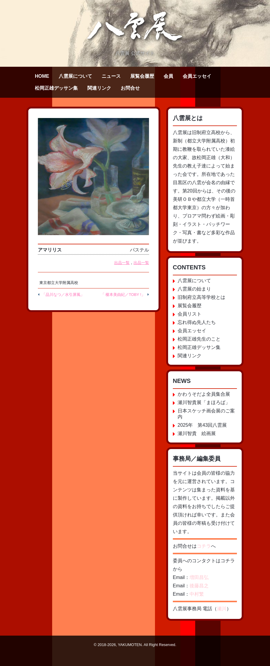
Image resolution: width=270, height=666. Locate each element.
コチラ (204, 546)
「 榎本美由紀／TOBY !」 (123, 294)
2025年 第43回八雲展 (202, 425)
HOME (42, 76)
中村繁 (197, 594)
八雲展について (75, 76)
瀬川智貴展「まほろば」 (204, 402)
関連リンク (99, 88)
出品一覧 (122, 262)
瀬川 (221, 608)
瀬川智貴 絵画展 (197, 433)
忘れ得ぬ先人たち (197, 322)
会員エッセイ (197, 76)
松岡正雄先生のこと (199, 338)
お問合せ (130, 88)
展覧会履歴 (142, 76)
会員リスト (189, 313)
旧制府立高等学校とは (201, 297)
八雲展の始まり (194, 288)
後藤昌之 (199, 585)
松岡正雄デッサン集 (56, 88)
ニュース (111, 76)
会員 (168, 76)
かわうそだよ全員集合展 (204, 394)
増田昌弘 (199, 577)
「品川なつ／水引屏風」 (63, 294)
